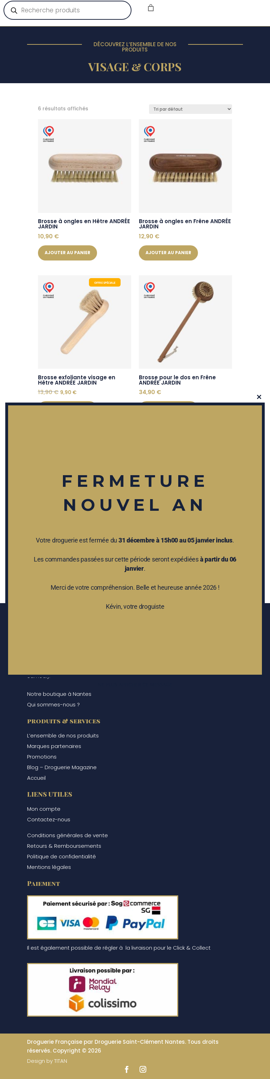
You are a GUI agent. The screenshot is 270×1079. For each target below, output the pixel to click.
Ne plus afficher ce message (135, 684)
